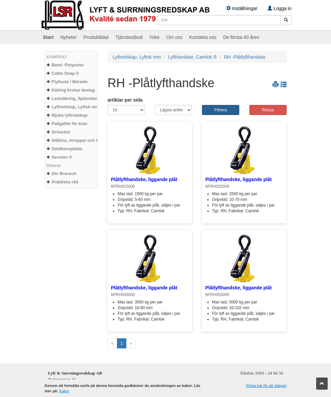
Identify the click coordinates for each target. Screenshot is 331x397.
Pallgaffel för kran (69, 123)
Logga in (279, 8)
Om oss (174, 37)
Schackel (61, 132)
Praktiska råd (65, 182)
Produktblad (96, 37)
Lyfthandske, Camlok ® (192, 57)
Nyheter (68, 37)
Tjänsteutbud (128, 37)
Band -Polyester (68, 65)
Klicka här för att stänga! (266, 386)
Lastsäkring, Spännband (76, 98)
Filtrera (220, 110)
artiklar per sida (125, 100)
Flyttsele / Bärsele (70, 81)
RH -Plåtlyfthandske (244, 57)
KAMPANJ (57, 57)
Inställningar (241, 8)
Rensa (268, 110)
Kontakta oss (202, 37)
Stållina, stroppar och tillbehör (82, 140)
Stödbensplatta (67, 149)
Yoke (154, 37)
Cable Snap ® (65, 73)
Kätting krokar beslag (73, 90)
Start (48, 37)
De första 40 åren (241, 37)
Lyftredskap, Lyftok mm (75, 107)
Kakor (64, 391)
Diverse (54, 165)
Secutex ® (62, 157)
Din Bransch (64, 173)
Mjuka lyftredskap (69, 115)
